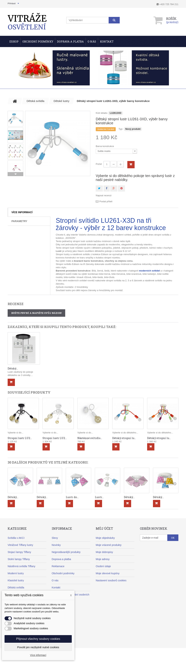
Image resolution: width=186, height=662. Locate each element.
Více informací (22, 212)
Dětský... (13, 368)
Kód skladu (101, 113)
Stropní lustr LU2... (20, 438)
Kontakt (107, 41)
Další (15, 174)
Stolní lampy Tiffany (19, 559)
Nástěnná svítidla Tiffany (21, 566)
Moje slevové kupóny (108, 573)
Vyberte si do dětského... (125, 432)
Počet (99, 164)
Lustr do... (72, 497)
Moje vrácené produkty (109, 545)
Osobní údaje (103, 566)
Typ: (120, 129)
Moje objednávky (105, 537)
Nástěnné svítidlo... (89, 438)
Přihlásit (11, 3)
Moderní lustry (16, 573)
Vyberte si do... (15, 432)
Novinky (56, 545)
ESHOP (14, 41)
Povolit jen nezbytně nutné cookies (38, 647)
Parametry (19, 221)
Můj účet (104, 528)
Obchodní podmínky (37, 41)
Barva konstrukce (105, 146)
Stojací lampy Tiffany (19, 552)
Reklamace (58, 566)
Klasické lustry (16, 580)
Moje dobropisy (104, 552)
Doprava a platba (61, 559)
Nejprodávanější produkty (66, 552)
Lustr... (99, 497)
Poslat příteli (105, 201)
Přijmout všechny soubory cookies (38, 638)
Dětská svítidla (16, 587)
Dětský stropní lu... (124, 438)
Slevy (55, 537)
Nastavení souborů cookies (111, 580)
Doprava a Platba (70, 41)
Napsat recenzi (104, 195)
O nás (92, 41)
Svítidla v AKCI (16, 537)
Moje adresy (103, 559)
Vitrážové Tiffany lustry (20, 545)
